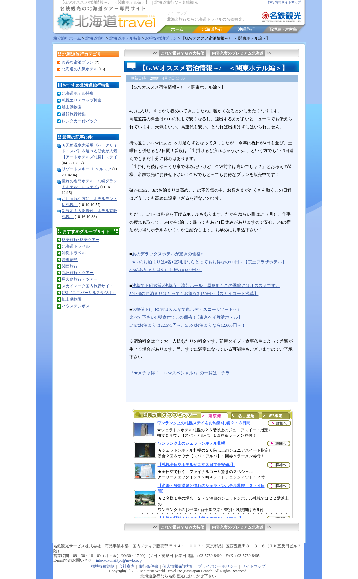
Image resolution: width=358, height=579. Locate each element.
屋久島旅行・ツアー (80, 279)
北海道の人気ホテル (80, 69)
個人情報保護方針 (178, 566)
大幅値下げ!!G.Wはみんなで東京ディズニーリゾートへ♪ (186, 309)
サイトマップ (177, 13)
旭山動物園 (72, 107)
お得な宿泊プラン (161, 38)
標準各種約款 (103, 566)
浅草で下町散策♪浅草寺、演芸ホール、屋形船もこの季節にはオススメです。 (206, 285)
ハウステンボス (76, 306)
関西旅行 (70, 266)
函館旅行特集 (74, 114)
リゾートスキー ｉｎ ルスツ (86, 169)
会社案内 (127, 566)
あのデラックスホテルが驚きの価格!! (168, 253)
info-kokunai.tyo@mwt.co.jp (119, 560)
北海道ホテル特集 (125, 38)
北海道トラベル (76, 246)
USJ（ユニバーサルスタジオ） (89, 292)
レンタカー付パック (80, 121)
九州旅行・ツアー (78, 272)
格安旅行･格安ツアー (80, 239)
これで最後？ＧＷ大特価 (182, 53)
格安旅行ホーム (67, 38)
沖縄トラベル (74, 253)
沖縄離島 (70, 259)
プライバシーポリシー (218, 566)
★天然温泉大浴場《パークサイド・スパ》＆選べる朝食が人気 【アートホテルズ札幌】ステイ (91, 151)
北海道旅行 (95, 38)
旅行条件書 (148, 566)
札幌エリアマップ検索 (81, 100)
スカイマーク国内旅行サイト (87, 286)
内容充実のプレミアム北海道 (237, 53)
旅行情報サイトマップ (284, 2)
